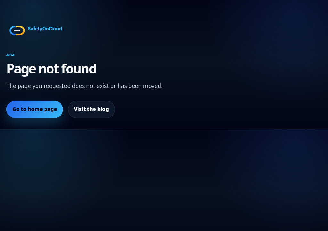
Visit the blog (91, 109)
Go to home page (34, 109)
